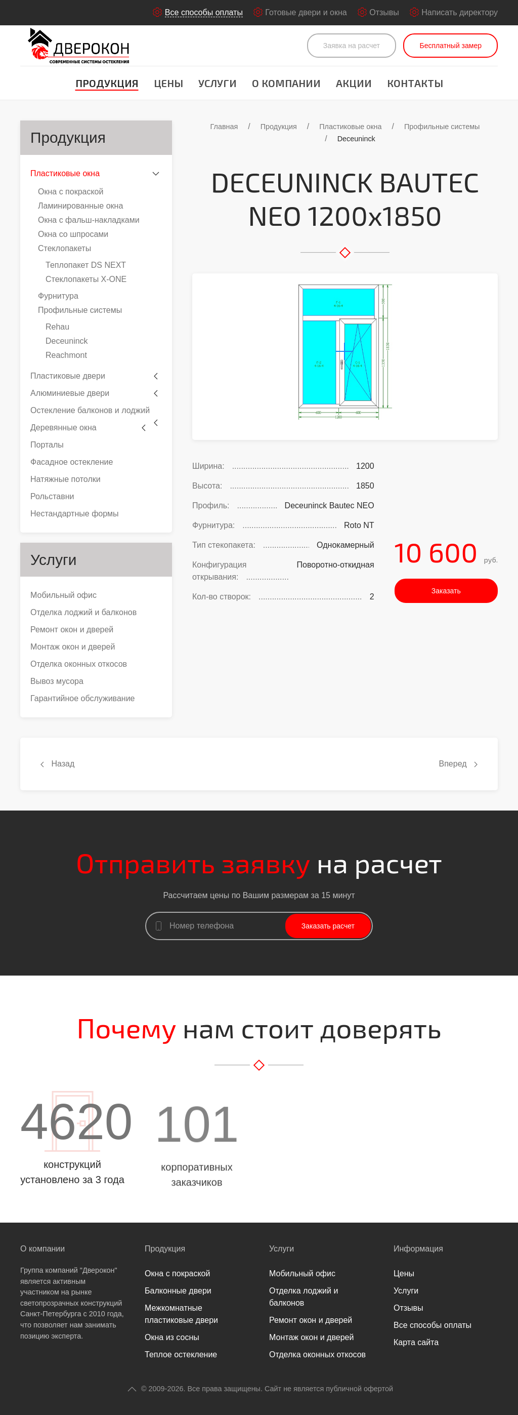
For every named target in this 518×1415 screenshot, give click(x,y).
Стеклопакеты (64, 248)
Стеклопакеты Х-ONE (86, 279)
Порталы (47, 444)
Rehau (57, 326)
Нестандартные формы (74, 513)
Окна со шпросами (73, 234)
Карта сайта (416, 1342)
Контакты (415, 82)
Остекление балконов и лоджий (90, 410)
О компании (286, 82)
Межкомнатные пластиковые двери (181, 1314)
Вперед (458, 763)
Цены (168, 82)
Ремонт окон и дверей (71, 629)
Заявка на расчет (351, 46)
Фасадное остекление (71, 462)
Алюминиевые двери (69, 393)
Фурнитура (58, 296)
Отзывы (408, 1308)
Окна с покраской (70, 191)
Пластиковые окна (65, 173)
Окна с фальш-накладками (89, 220)
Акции (354, 82)
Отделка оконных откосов (78, 664)
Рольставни (52, 496)
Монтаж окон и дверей (72, 646)
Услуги (217, 82)
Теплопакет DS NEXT (86, 265)
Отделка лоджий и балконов (83, 612)
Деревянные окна (63, 427)
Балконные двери (178, 1290)
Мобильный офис (63, 595)
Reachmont (66, 355)
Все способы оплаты (432, 1325)
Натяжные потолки (65, 479)
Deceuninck (67, 341)
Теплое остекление (181, 1354)
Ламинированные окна (80, 205)
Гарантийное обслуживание (82, 698)
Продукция (107, 82)
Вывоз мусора (56, 681)
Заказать (446, 591)
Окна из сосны (172, 1337)
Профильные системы (80, 310)
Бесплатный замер (450, 46)
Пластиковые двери (67, 376)
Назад (57, 763)
